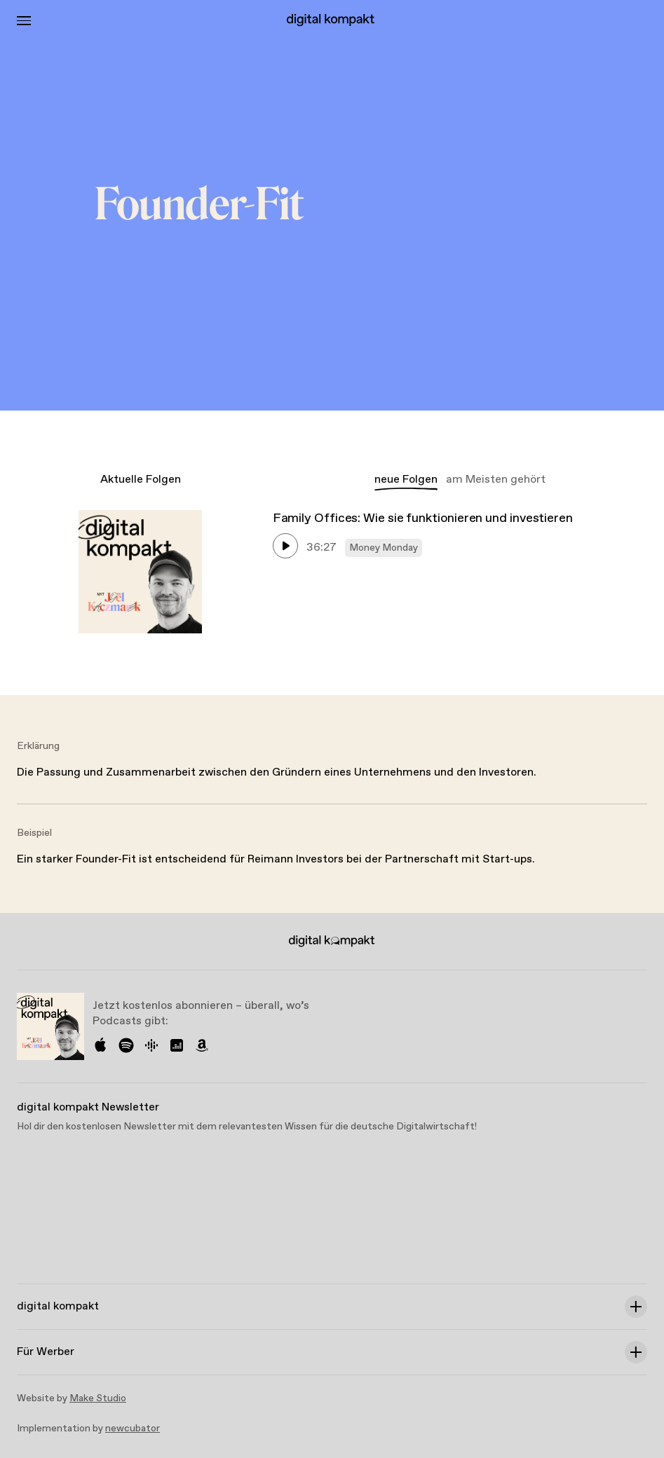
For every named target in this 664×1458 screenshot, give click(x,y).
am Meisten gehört (496, 479)
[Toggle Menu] (23, 21)
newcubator (132, 1428)
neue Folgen (406, 479)
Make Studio (97, 1398)
